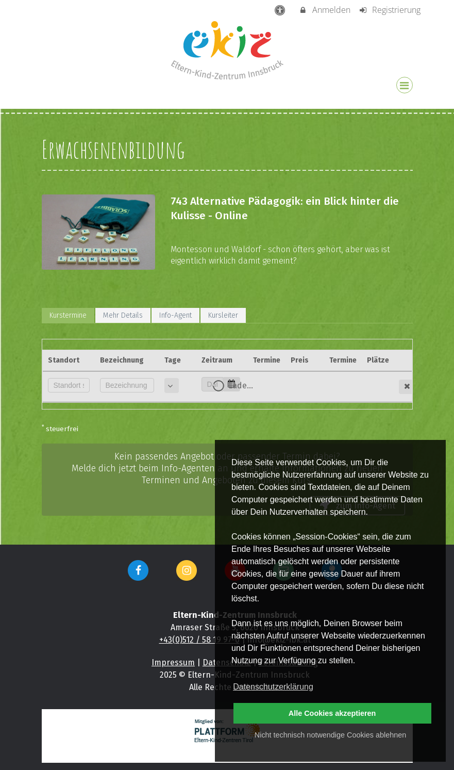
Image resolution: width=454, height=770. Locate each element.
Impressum (173, 662)
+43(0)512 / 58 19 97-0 (199, 640)
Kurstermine (68, 315)
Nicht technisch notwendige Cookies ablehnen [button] (330, 735)
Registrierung (389, 9)
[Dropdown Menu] (404, 85)
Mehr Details (123, 315)
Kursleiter (223, 315)
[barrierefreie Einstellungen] (281, 9)
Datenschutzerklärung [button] (273, 686)
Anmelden (324, 9)
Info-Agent (175, 315)
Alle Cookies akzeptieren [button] (332, 713)
